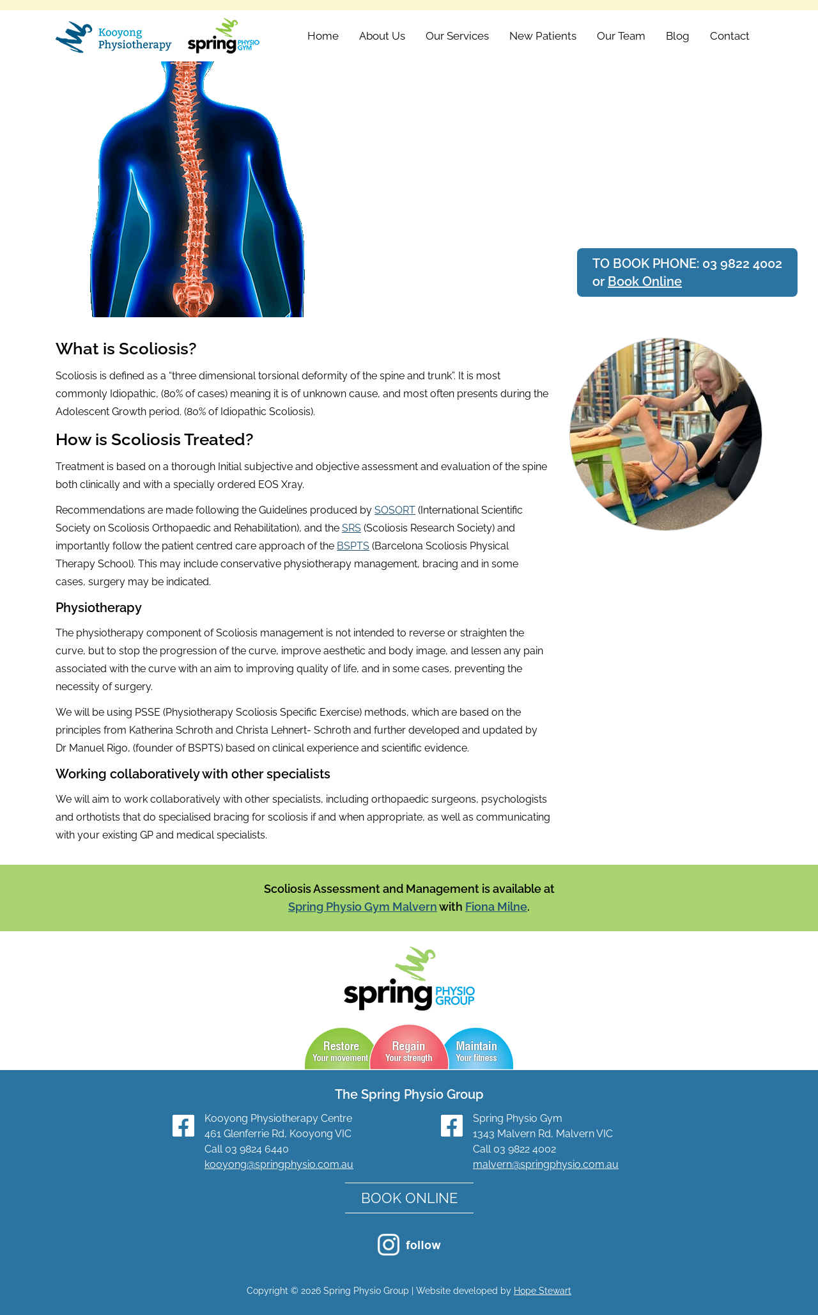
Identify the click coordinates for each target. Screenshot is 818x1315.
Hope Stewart (542, 1291)
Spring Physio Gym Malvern (362, 906)
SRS (351, 528)
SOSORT (394, 510)
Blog (678, 35)
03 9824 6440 (257, 1149)
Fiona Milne (496, 906)
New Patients (542, 35)
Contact (730, 35)
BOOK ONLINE (409, 1198)
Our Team (621, 35)
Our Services (457, 35)
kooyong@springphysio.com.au (278, 1164)
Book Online (645, 281)
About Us (382, 35)
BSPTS (353, 546)
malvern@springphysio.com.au (546, 1164)
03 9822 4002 (742, 263)
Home (323, 35)
